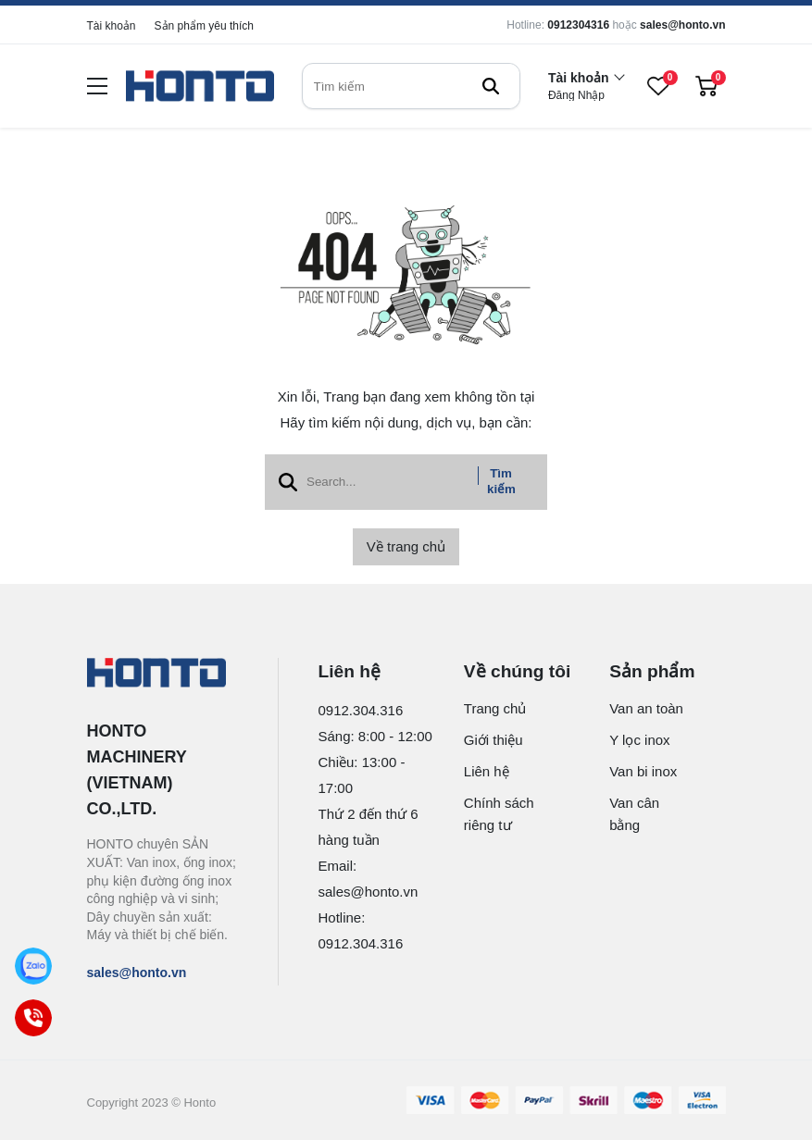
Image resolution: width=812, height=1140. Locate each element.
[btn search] (490, 86)
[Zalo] (34, 966)
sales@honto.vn (682, 25)
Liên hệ (486, 771)
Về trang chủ (406, 546)
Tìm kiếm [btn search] (501, 481)
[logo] (200, 86)
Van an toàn (646, 708)
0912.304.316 (361, 710)
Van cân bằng (634, 814)
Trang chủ (495, 708)
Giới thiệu (493, 740)
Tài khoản (111, 25)
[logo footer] (162, 674)
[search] (411, 86)
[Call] (34, 1018)
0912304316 (578, 25)
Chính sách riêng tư (499, 814)
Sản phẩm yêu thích (204, 25)
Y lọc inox (639, 740)
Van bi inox (643, 771)
